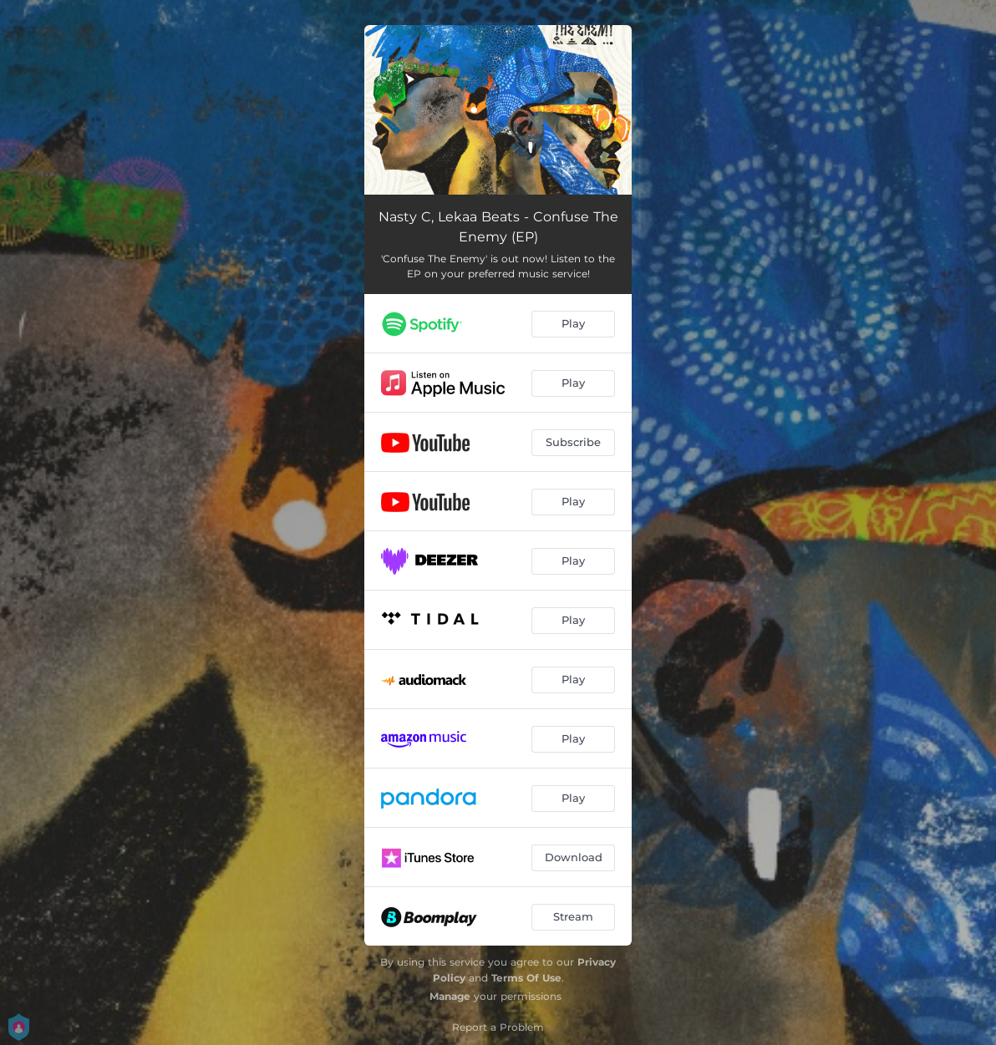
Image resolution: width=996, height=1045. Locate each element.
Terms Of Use (526, 977)
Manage (449, 996)
